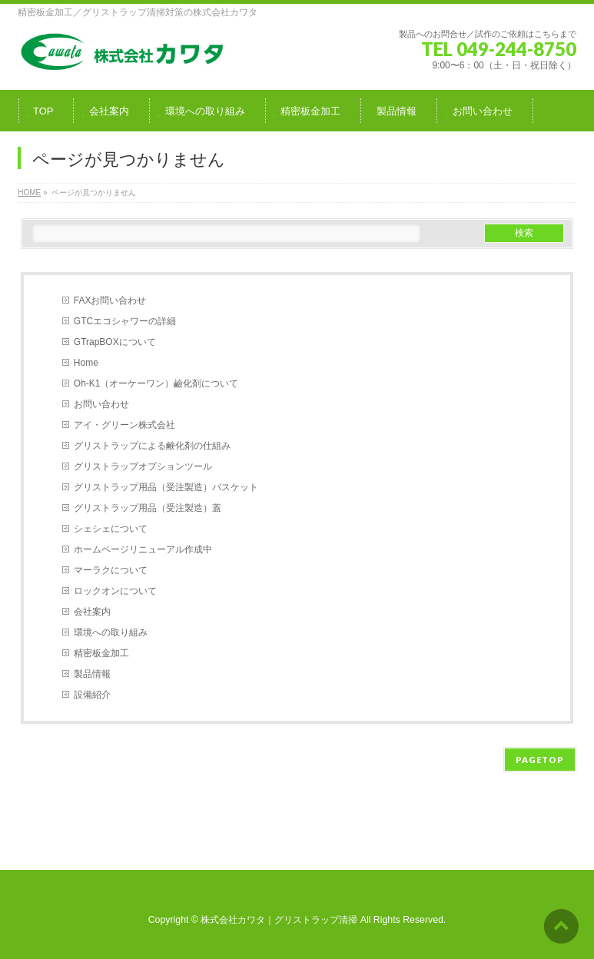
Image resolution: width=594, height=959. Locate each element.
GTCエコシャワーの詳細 (125, 321)
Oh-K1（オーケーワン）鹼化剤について (156, 383)
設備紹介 (92, 694)
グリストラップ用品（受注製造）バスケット (166, 487)
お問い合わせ (101, 404)
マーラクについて (111, 570)
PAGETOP (540, 760)
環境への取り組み (111, 632)
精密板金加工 (101, 653)
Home (86, 362)
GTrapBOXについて (115, 342)
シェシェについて (111, 528)
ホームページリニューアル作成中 (143, 549)
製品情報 (92, 674)
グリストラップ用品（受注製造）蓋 (147, 508)
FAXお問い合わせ (110, 300)
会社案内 (92, 611)
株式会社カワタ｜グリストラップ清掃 (279, 919)
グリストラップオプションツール (143, 466)
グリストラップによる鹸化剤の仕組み (152, 445)
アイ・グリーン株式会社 (124, 425)
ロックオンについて (115, 591)
